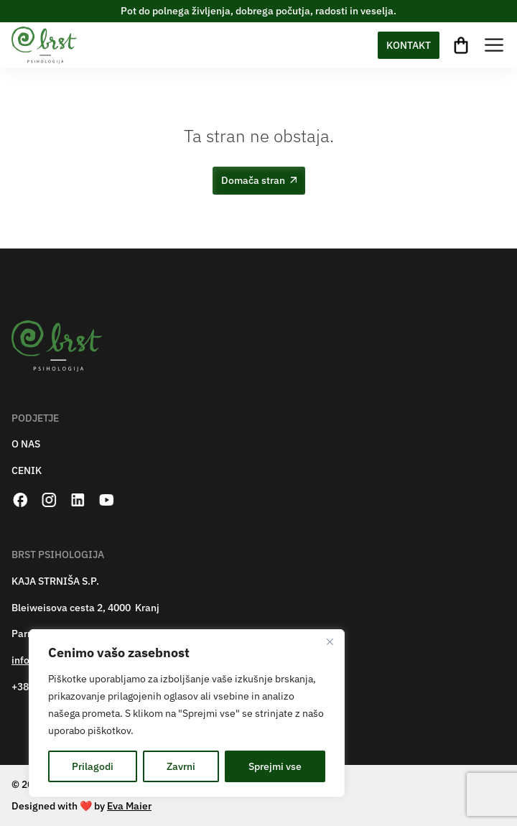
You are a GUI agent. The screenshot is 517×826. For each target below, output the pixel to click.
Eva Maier (129, 805)
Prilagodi (92, 766)
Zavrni (181, 766)
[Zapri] (329, 641)
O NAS (25, 444)
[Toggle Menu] (494, 45)
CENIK (26, 471)
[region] (187, 713)
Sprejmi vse (275, 766)
